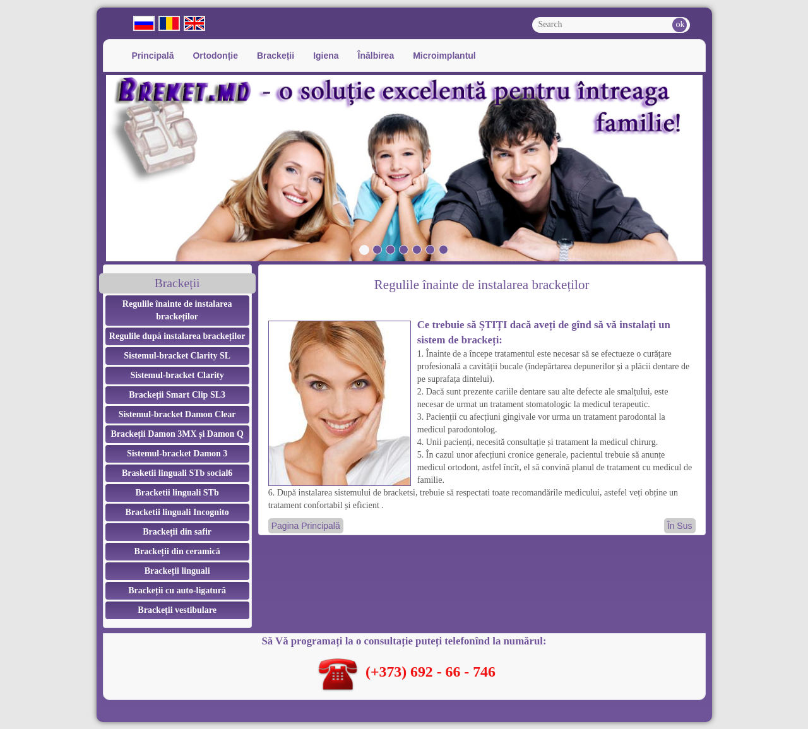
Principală (153, 55)
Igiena (325, 55)
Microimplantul (444, 55)
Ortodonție (215, 55)
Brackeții (275, 55)
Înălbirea (376, 55)
